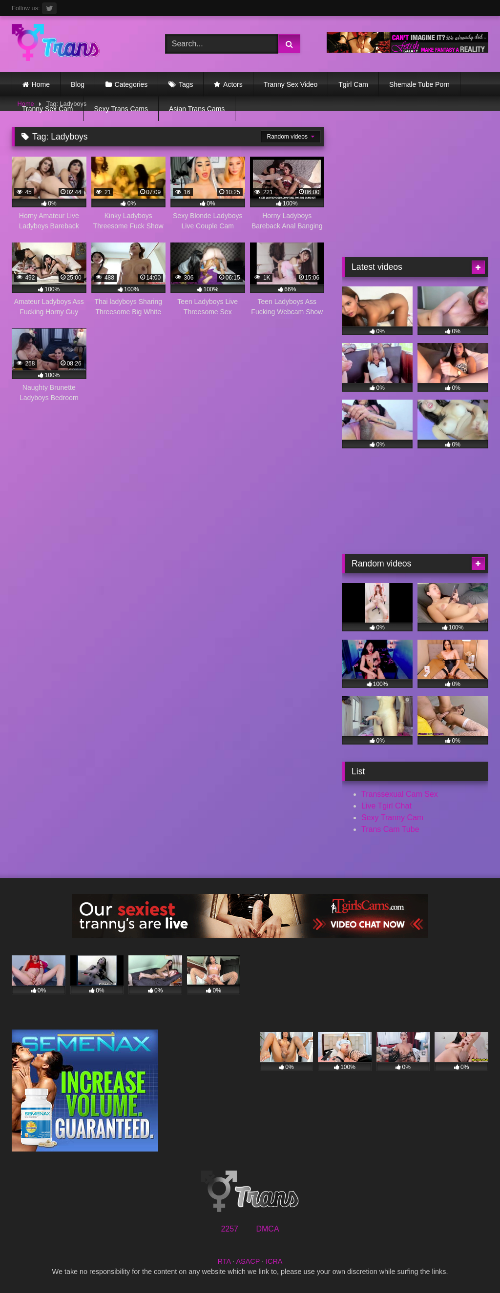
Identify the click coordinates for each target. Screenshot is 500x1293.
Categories (131, 84)
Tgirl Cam (353, 84)
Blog (77, 84)
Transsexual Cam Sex (399, 794)
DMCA (267, 1229)
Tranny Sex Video (291, 84)
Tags (186, 84)
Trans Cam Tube (390, 829)
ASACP (248, 1261)
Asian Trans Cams (197, 109)
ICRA (274, 1261)
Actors (233, 84)
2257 (229, 1229)
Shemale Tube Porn (419, 84)
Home (41, 84)
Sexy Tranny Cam (392, 817)
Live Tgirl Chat (386, 806)
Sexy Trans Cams (121, 109)
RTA (224, 1261)
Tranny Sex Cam (47, 109)
